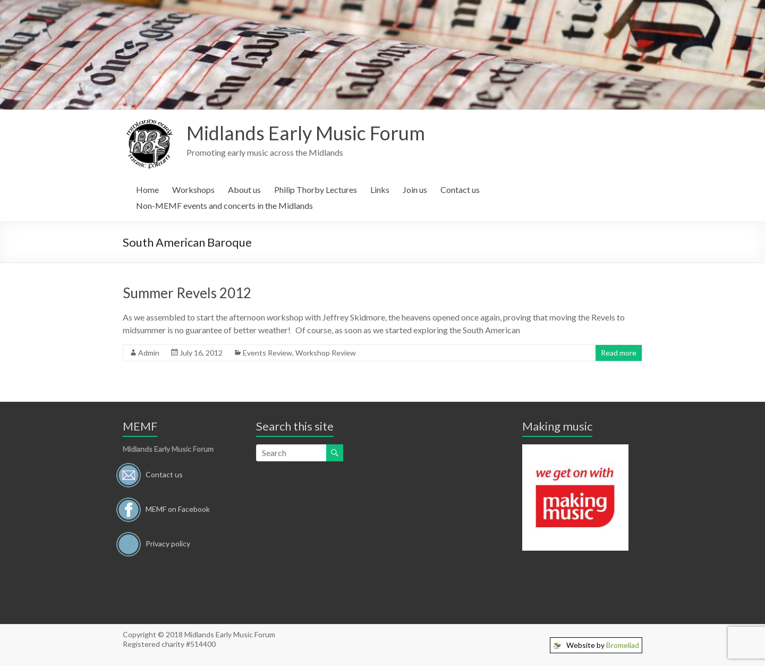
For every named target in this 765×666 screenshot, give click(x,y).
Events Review (267, 352)
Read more (618, 352)
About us (244, 189)
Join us (415, 189)
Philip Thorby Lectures (315, 189)
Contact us (460, 189)
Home (147, 189)
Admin (148, 352)
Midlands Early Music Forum (305, 133)
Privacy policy (168, 542)
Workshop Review (325, 352)
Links (379, 189)
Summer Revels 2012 (187, 292)
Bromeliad (622, 645)
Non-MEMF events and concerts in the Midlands (224, 205)
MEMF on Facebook (178, 508)
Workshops (193, 189)
